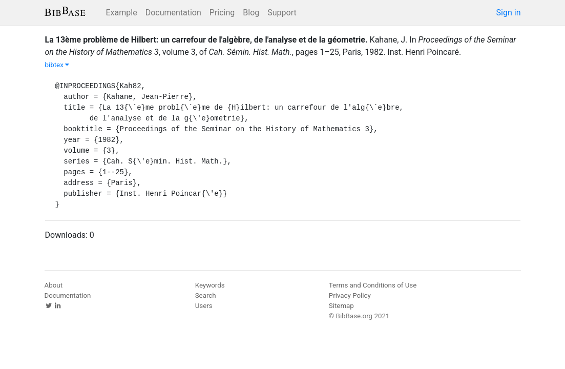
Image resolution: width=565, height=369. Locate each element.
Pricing (222, 12)
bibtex (57, 65)
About (54, 285)
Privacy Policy (350, 295)
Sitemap (341, 306)
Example (121, 12)
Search (205, 295)
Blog (251, 12)
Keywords (210, 285)
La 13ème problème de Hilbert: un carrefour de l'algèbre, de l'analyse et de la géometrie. (206, 40)
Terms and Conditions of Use (372, 285)
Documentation (173, 12)
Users (204, 306)
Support (281, 12)
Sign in (508, 12)
